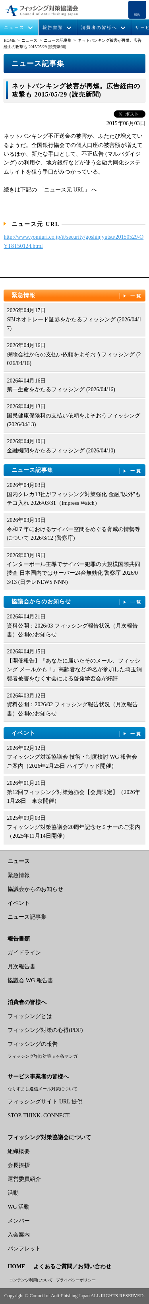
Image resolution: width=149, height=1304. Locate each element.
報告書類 (53, 27)
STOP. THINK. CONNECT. (39, 1116)
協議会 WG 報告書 (30, 980)
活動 (13, 1193)
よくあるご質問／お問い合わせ (72, 1266)
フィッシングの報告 (33, 1044)
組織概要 (19, 1151)
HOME (9, 40)
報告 (137, 15)
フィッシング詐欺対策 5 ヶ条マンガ (42, 1056)
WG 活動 (18, 1207)
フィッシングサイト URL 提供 (45, 1102)
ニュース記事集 (58, 40)
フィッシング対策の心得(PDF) (45, 1030)
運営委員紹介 (24, 1179)
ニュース (14, 27)
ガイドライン (24, 953)
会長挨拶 (19, 1165)
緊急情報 (77, 295)
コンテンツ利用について (31, 1280)
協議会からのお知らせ (77, 602)
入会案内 (19, 1235)
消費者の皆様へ (99, 27)
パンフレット (24, 1249)
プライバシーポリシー (76, 1280)
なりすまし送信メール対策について (42, 1088)
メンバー (19, 1221)
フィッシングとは (30, 1016)
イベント (77, 733)
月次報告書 (21, 967)
